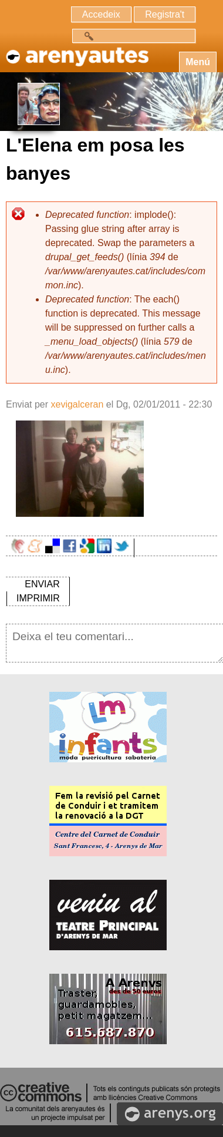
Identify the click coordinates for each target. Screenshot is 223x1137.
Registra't (164, 14)
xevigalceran (76, 404)
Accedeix (101, 14)
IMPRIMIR (38, 598)
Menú (197, 62)
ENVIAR (42, 584)
